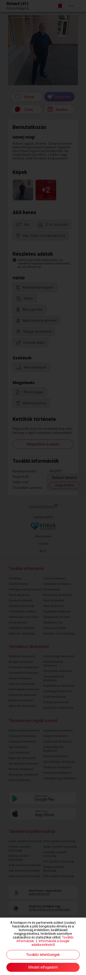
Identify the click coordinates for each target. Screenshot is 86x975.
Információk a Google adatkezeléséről (50, 943)
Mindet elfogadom (43, 967)
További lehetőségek (43, 954)
